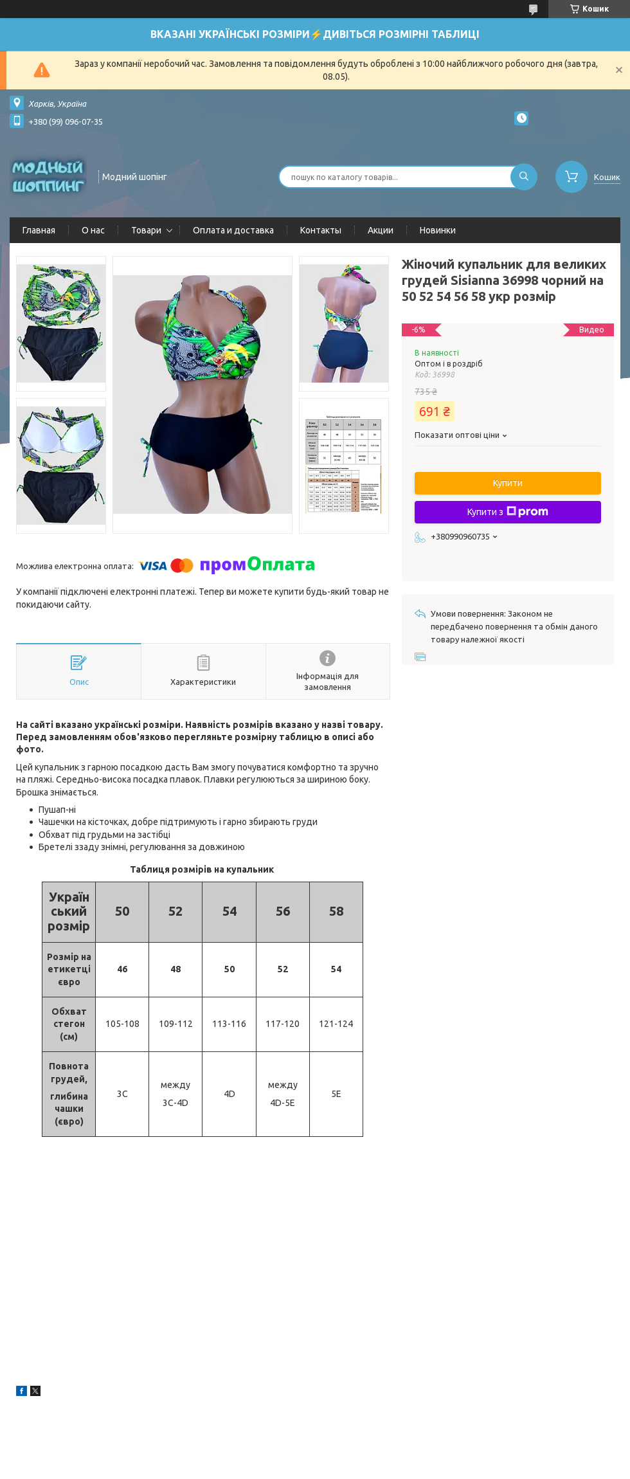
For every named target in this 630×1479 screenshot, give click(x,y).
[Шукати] (523, 176)
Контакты (320, 230)
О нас (93, 230)
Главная (38, 230)
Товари (146, 230)
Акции (380, 230)
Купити (508, 483)
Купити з (507, 512)
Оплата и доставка (233, 230)
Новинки (438, 230)
